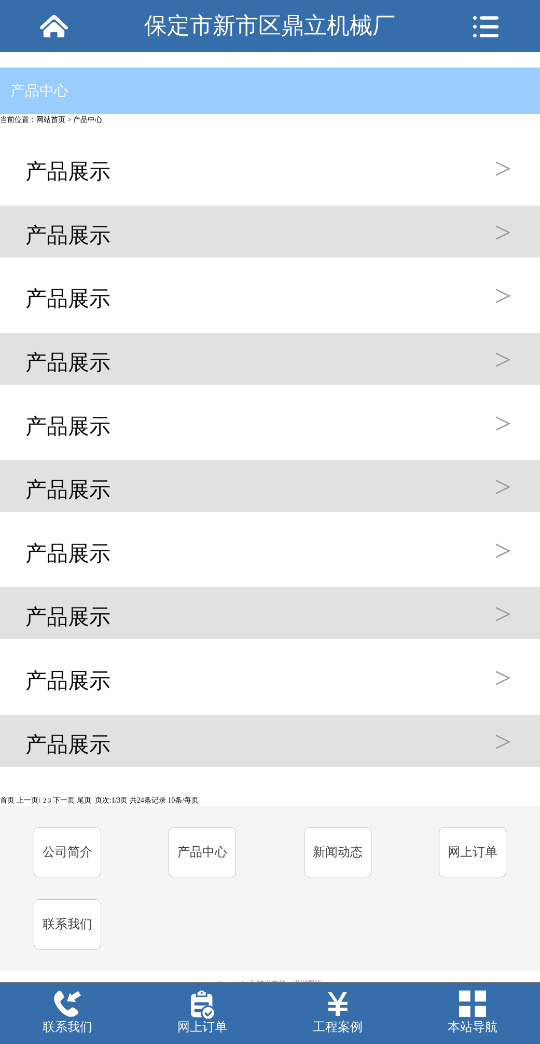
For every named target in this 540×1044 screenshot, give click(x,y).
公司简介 (67, 852)
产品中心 (87, 120)
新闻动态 (338, 852)
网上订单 (472, 852)
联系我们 (67, 924)
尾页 (84, 800)
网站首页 (50, 120)
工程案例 (338, 1027)
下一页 (64, 800)
